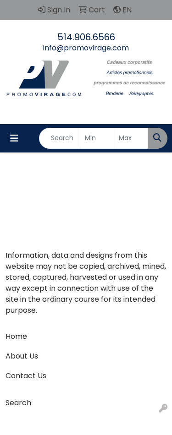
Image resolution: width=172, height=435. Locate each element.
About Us (22, 356)
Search (18, 402)
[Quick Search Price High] (131, 138)
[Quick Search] (59, 138)
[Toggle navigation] (14, 138)
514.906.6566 (86, 37)
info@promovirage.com (86, 48)
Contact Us (26, 375)
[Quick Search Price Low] (97, 138)
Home (16, 336)
